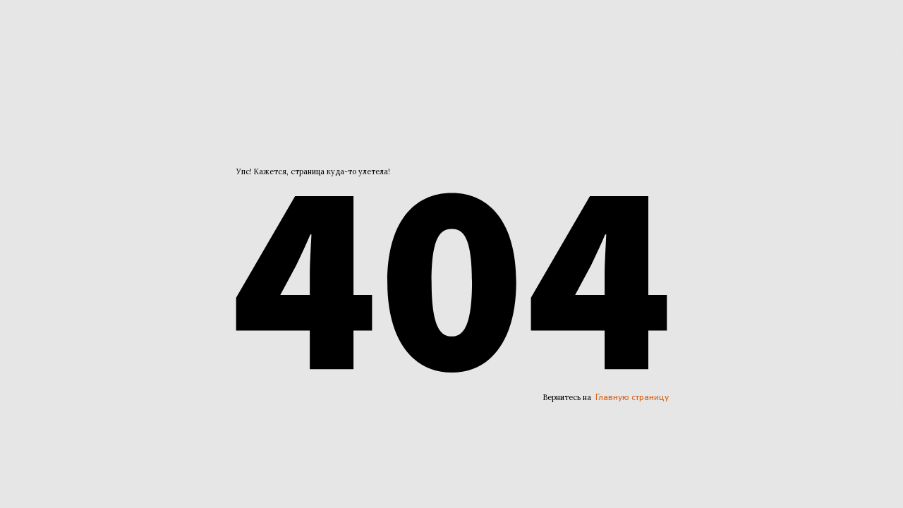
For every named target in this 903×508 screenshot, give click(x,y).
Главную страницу (632, 397)
